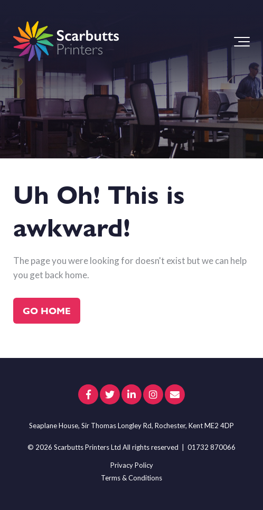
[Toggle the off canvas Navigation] (242, 42)
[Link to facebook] (88, 394)
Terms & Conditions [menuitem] (131, 478)
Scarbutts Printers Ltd (87, 447)
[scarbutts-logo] (66, 42)
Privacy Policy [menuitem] (131, 465)
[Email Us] (175, 394)
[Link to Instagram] (153, 394)
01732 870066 (211, 447)
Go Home (47, 310)
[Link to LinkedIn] (131, 394)
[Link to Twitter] (110, 394)
